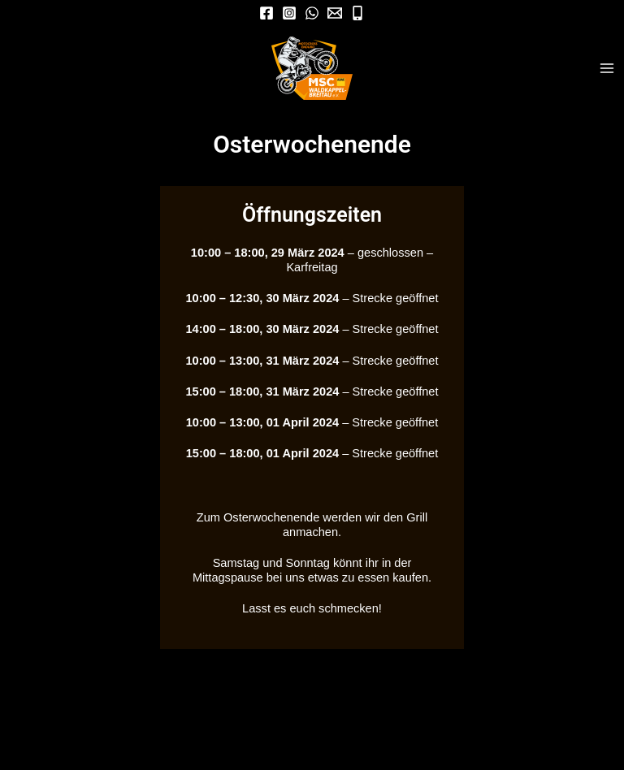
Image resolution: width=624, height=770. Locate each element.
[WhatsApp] (312, 13)
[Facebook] (266, 13)
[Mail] (334, 13)
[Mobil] (357, 13)
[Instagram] (289, 13)
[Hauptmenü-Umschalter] (607, 68)
